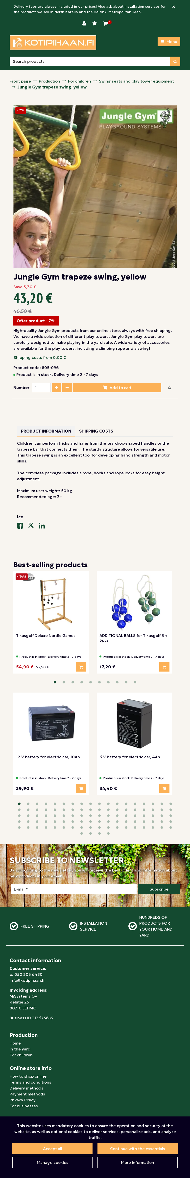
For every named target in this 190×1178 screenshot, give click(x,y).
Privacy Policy (23, 1076)
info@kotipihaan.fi (27, 956)
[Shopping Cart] (105, 23)
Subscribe (159, 865)
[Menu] (169, 41)
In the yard (20, 1025)
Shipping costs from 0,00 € (40, 357)
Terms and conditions (30, 1058)
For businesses (24, 1082)
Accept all (52, 1148)
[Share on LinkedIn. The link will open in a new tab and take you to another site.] (44, 526)
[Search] (90, 61)
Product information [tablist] (46, 431)
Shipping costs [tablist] (96, 431)
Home (15, 1019)
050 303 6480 (28, 950)
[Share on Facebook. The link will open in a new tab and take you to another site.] (22, 526)
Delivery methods (26, 1064)
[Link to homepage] (53, 42)
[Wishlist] (95, 23)
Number (21, 387)
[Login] (84, 23)
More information (137, 1162)
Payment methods (27, 1070)
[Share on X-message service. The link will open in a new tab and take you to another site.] (33, 526)
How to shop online (28, 1052)
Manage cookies (52, 1162)
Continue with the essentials (137, 1148)
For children (21, 1031)
